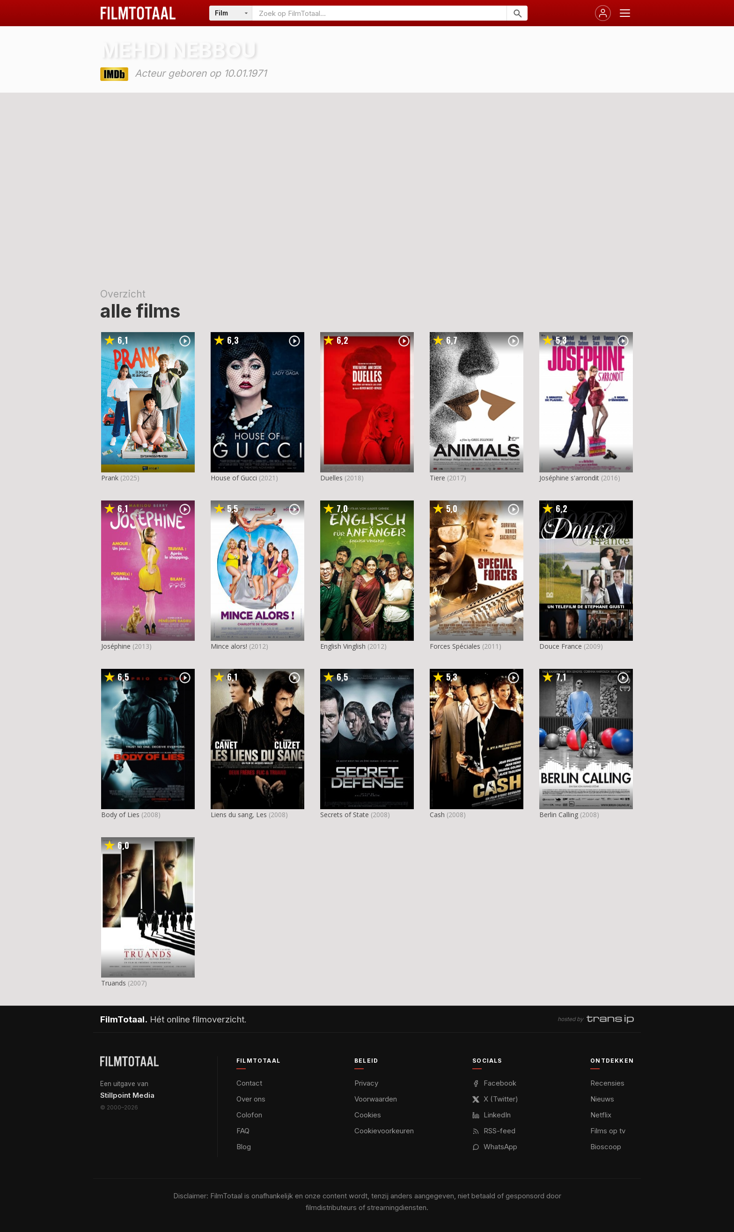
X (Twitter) (495, 1098)
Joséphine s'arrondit (569, 477)
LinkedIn (491, 1114)
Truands (113, 982)
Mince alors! (229, 646)
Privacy (366, 1083)
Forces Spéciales (455, 646)
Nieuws (602, 1098)
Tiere (437, 477)
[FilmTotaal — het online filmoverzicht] (129, 1061)
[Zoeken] (517, 13)
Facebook (494, 1083)
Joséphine (116, 646)
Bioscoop (605, 1146)
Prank (109, 477)
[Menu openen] (625, 13)
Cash (437, 814)
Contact (249, 1083)
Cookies (367, 1114)
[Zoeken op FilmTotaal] (379, 13)
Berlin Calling (558, 814)
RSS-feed (493, 1130)
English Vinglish (343, 646)
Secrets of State (344, 814)
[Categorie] (230, 13)
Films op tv (607, 1130)
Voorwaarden (375, 1098)
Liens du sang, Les (239, 814)
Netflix (600, 1114)
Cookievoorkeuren (384, 1130)
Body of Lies (120, 814)
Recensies (607, 1083)
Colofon (249, 1114)
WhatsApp (494, 1146)
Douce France (560, 646)
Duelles (331, 477)
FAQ (243, 1130)
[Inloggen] (603, 13)
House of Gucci (234, 477)
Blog (243, 1146)
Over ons (250, 1098)
